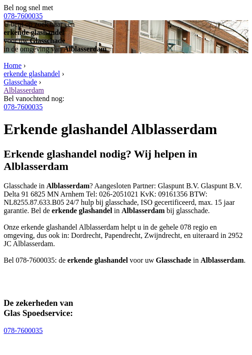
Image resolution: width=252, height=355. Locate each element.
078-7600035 (23, 16)
